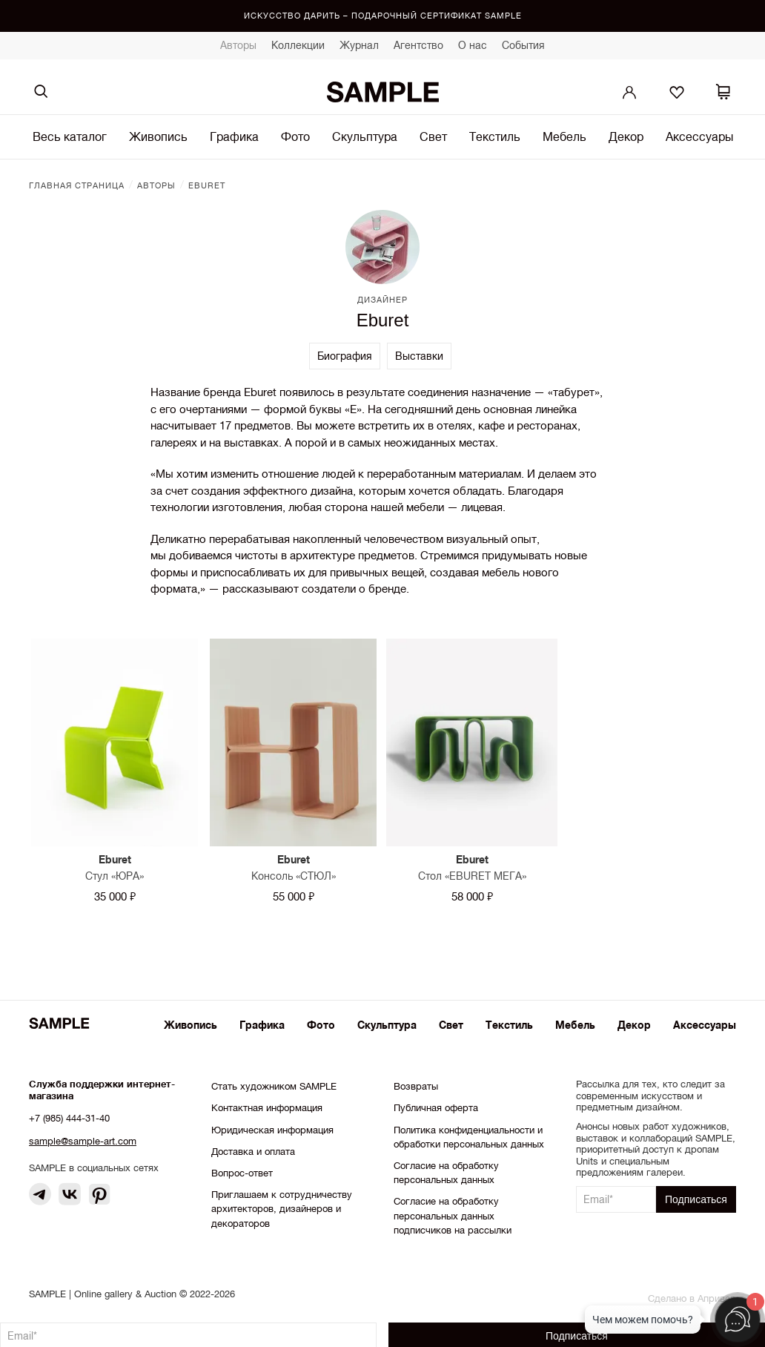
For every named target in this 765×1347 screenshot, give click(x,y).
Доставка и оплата (253, 1151)
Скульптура (364, 136)
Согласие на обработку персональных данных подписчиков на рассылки (452, 1215)
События (523, 45)
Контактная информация (266, 1107)
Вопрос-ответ (242, 1173)
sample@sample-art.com (82, 1141)
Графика (234, 136)
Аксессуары (699, 136)
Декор (626, 136)
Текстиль (494, 136)
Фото (295, 136)
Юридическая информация (272, 1130)
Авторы (238, 45)
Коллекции (298, 45)
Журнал (359, 45)
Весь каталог (70, 136)
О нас (472, 45)
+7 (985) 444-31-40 (69, 1118)
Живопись (158, 136)
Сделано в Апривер (692, 1298)
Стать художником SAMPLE (274, 1086)
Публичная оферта (436, 1107)
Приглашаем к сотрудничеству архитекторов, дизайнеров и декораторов (281, 1208)
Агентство (418, 45)
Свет (433, 136)
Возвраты (416, 1086)
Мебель (564, 136)
